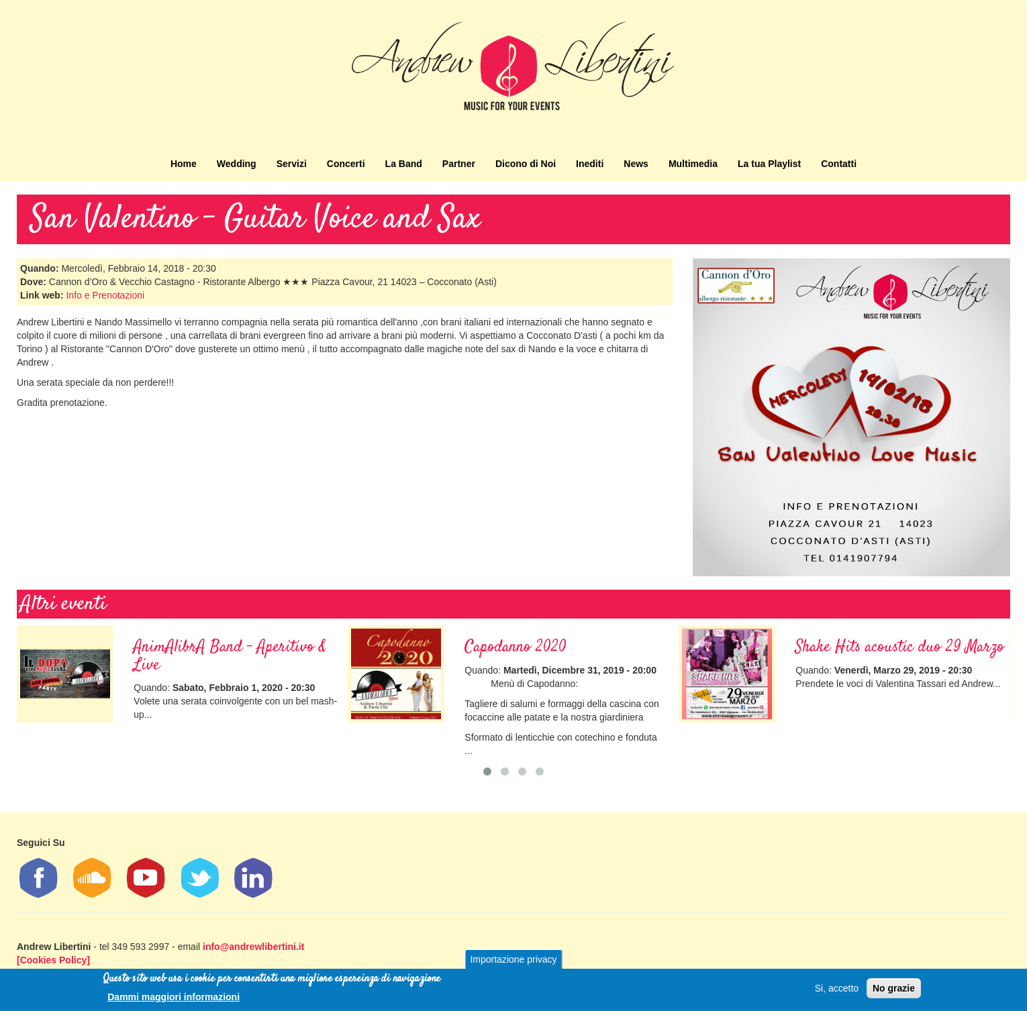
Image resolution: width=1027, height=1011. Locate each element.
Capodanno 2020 (515, 647)
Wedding (236, 163)
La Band (403, 163)
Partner (458, 163)
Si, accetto (837, 989)
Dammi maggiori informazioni (173, 998)
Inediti (589, 163)
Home (183, 163)
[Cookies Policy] (53, 960)
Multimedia (693, 163)
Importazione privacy (513, 960)
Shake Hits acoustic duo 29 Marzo (899, 647)
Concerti (346, 163)
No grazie (894, 989)
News (636, 163)
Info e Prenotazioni (105, 295)
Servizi (292, 163)
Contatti (839, 163)
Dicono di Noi (525, 163)
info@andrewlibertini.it (253, 946)
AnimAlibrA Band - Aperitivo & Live (230, 656)
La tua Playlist (769, 163)
